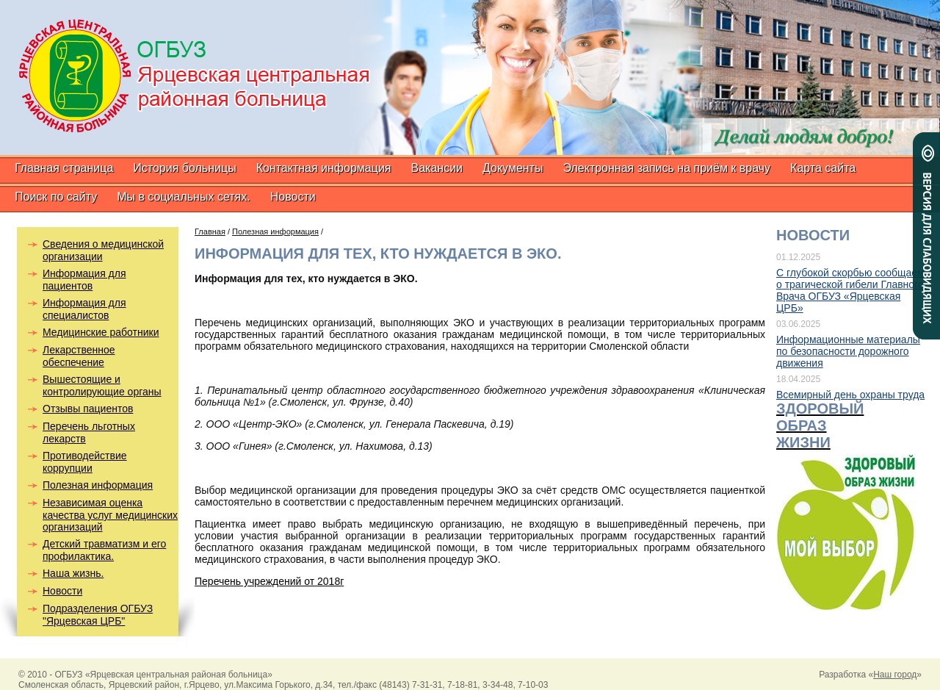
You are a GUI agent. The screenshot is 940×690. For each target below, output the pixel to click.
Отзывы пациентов (88, 408)
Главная (210, 231)
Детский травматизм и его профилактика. (104, 550)
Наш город (894, 674)
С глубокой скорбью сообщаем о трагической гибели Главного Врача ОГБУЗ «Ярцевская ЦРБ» (850, 290)
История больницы (184, 168)
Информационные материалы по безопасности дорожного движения (848, 351)
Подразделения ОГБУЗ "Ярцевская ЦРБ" (98, 615)
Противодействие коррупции (85, 462)
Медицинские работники (101, 332)
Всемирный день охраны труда (850, 394)
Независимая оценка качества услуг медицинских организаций (110, 515)
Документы (512, 168)
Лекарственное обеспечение (79, 356)
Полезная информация (98, 485)
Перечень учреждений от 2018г (269, 581)
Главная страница (64, 168)
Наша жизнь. (73, 573)
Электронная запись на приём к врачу (667, 168)
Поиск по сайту (56, 196)
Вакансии (437, 168)
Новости (293, 196)
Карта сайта (823, 168)
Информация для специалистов (84, 309)
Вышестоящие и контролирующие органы (102, 385)
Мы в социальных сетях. (183, 196)
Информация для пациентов (84, 279)
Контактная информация (323, 168)
